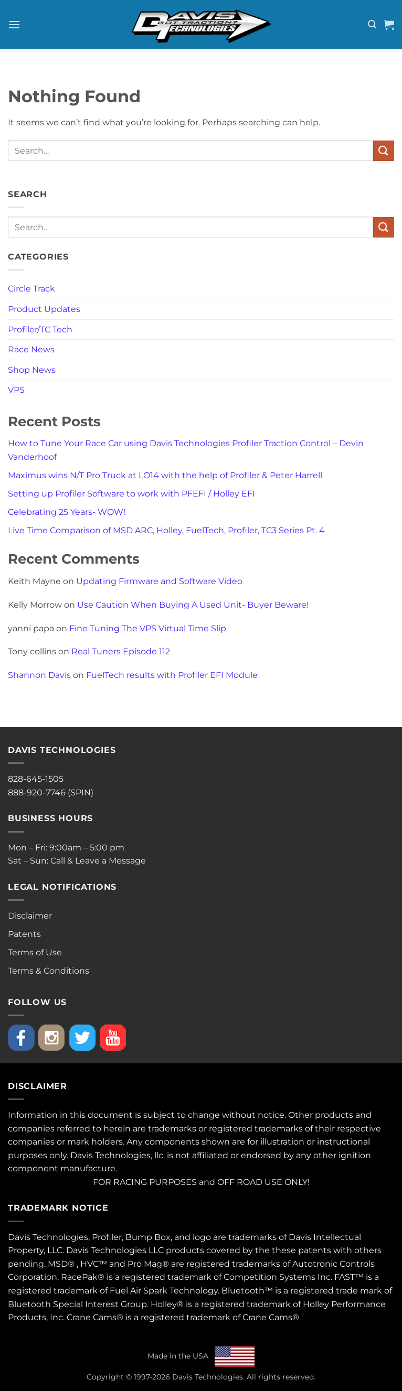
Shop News (32, 370)
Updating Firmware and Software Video (159, 581)
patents (314, 1250)
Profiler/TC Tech (40, 330)
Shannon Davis (39, 675)
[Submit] (383, 151)
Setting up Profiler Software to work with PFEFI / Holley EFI (131, 494)
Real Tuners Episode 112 (120, 651)
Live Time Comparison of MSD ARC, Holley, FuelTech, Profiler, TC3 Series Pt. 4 (166, 530)
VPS (16, 390)
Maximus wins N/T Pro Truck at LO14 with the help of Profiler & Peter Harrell (165, 475)
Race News (31, 349)
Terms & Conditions (48, 971)
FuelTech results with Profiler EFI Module (172, 675)
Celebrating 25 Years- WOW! (66, 512)
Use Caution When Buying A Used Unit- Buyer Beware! (193, 605)
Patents (24, 934)
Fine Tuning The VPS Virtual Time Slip (147, 628)
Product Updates (44, 309)
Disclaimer (30, 916)
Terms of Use (35, 952)
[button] (14, 24)
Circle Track (31, 289)
